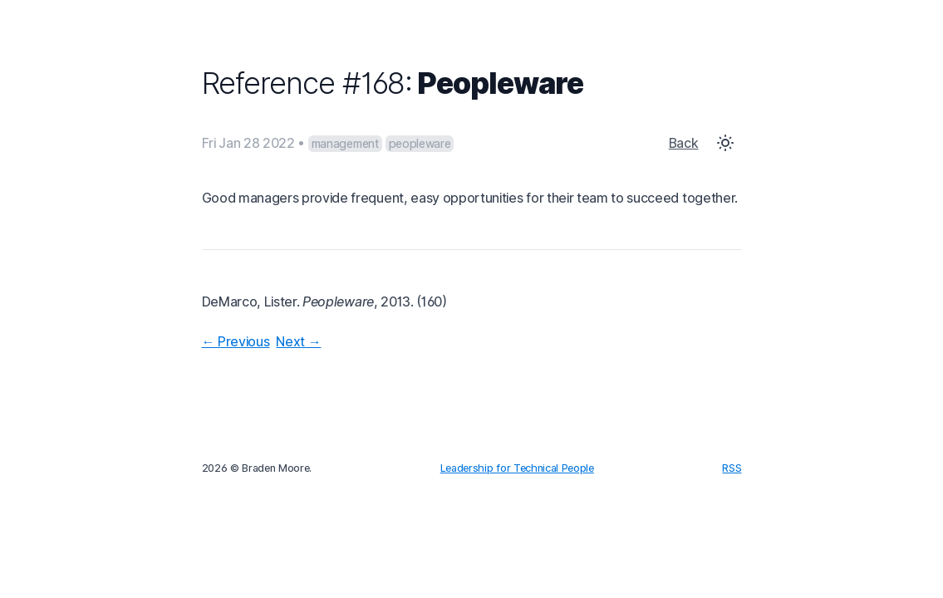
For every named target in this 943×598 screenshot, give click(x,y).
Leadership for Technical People (517, 468)
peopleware (420, 143)
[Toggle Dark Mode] (725, 142)
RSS (731, 468)
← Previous (236, 341)
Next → (298, 341)
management (345, 143)
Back (684, 143)
